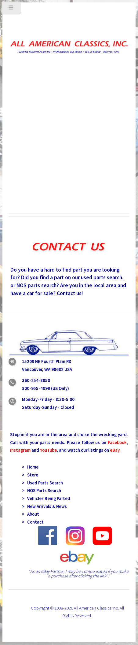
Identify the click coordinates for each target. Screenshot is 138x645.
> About (30, 514)
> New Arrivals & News (44, 506)
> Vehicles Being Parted (46, 498)
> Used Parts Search (42, 483)
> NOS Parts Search (41, 490)
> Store (30, 475)
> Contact (33, 522)
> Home (30, 467)
